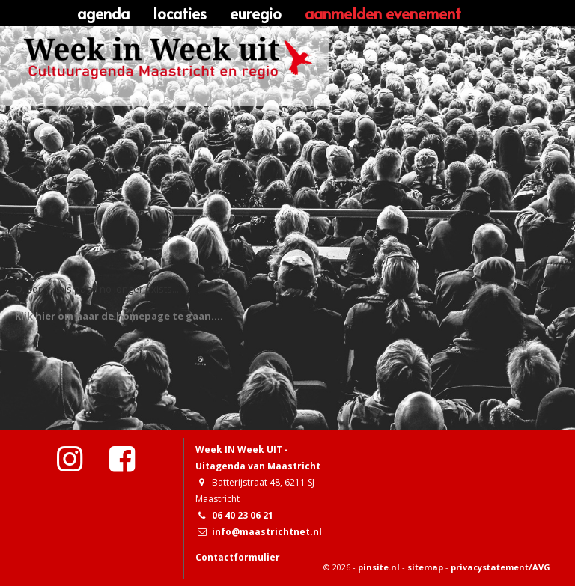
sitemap (425, 567)
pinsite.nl (379, 567)
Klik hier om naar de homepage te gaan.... (119, 316)
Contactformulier (237, 557)
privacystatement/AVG (500, 567)
